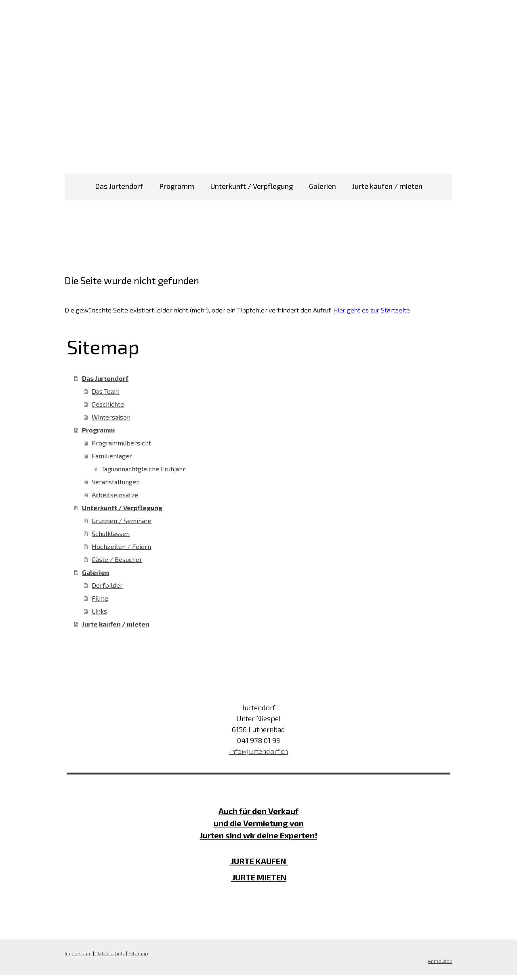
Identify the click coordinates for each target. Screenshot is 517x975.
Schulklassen (111, 533)
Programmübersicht (121, 443)
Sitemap (138, 953)
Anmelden (440, 961)
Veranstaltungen (116, 481)
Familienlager (112, 456)
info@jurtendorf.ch (258, 751)
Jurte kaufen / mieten (387, 185)
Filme (100, 598)
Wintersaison (111, 417)
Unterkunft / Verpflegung (251, 185)
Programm (176, 185)
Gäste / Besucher (117, 559)
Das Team (106, 391)
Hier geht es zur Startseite (371, 310)
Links (99, 611)
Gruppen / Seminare (121, 520)
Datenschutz (110, 953)
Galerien (322, 185)
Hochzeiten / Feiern (121, 546)
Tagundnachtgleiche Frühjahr (143, 469)
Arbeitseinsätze (115, 494)
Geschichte (108, 404)
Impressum (78, 953)
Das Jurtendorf (119, 185)
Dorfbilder (107, 585)
